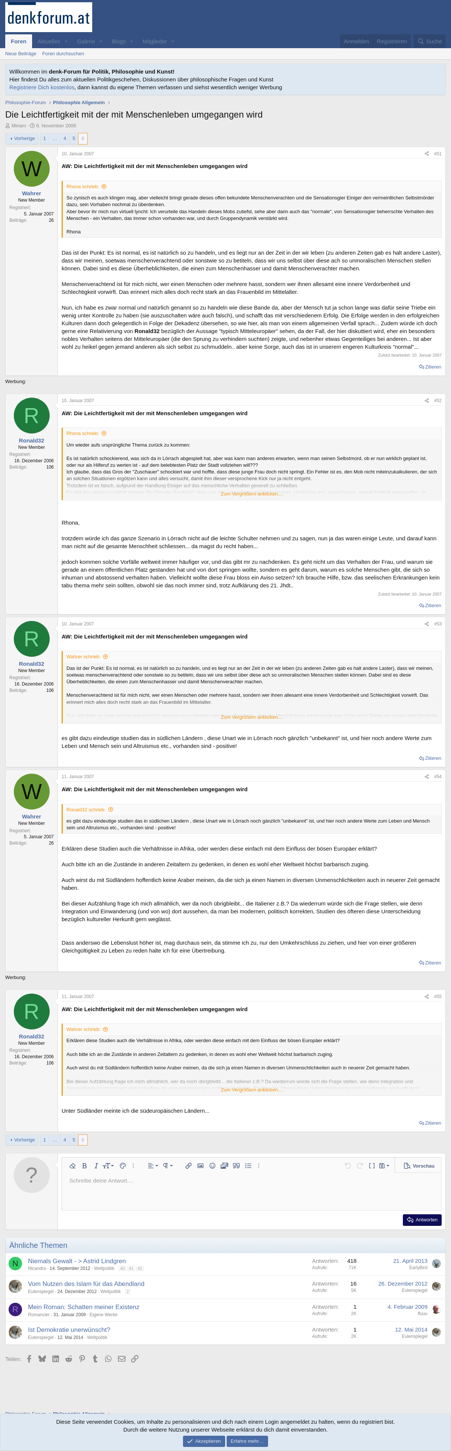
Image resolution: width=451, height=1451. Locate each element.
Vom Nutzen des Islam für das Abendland (86, 1283)
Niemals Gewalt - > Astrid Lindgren (77, 1261)
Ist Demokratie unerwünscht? (69, 1329)
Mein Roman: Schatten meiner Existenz (84, 1307)
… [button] (54, 138)
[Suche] (430, 41)
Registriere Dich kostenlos (41, 87)
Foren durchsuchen (63, 53)
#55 (438, 996)
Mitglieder (155, 41)
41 (131, 1268)
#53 (438, 624)
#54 (438, 776)
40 (122, 1268)
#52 (438, 400)
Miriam (19, 125)
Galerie (86, 41)
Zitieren (433, 367)
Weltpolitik (104, 1268)
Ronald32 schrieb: (86, 810)
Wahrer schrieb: (83, 656)
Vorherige (24, 138)
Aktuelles (49, 41)
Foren (19, 41)
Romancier (39, 1314)
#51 (438, 153)
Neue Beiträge (20, 53)
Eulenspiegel (41, 1291)
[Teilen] (427, 154)
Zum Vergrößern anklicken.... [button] (252, 494)
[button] (66, 41)
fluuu (422, 1313)
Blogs (119, 41)
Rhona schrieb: (82, 186)
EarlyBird (418, 1267)
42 (139, 1268)
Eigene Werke (104, 1314)
